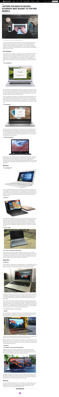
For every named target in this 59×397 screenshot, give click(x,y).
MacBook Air (6, 262)
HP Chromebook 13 (7, 104)
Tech (17, 1)
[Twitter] (47, 1)
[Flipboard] (49, 1)
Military (32, 1)
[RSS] (50, 1)
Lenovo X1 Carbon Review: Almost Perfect (13, 250)
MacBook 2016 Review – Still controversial (13, 308)
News (14, 1)
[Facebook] (44, 1)
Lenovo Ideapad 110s (8, 167)
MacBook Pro (6, 345)
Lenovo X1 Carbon (7, 227)
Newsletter (55, 1)
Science (37, 1)
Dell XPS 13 (6, 197)
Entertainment (27, 1)
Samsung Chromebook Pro (9, 137)
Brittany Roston (5, 13)
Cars (21, 1)
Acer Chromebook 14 (8, 62)
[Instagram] (45, 1)
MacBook (5, 310)
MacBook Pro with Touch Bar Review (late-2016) (14, 347)
